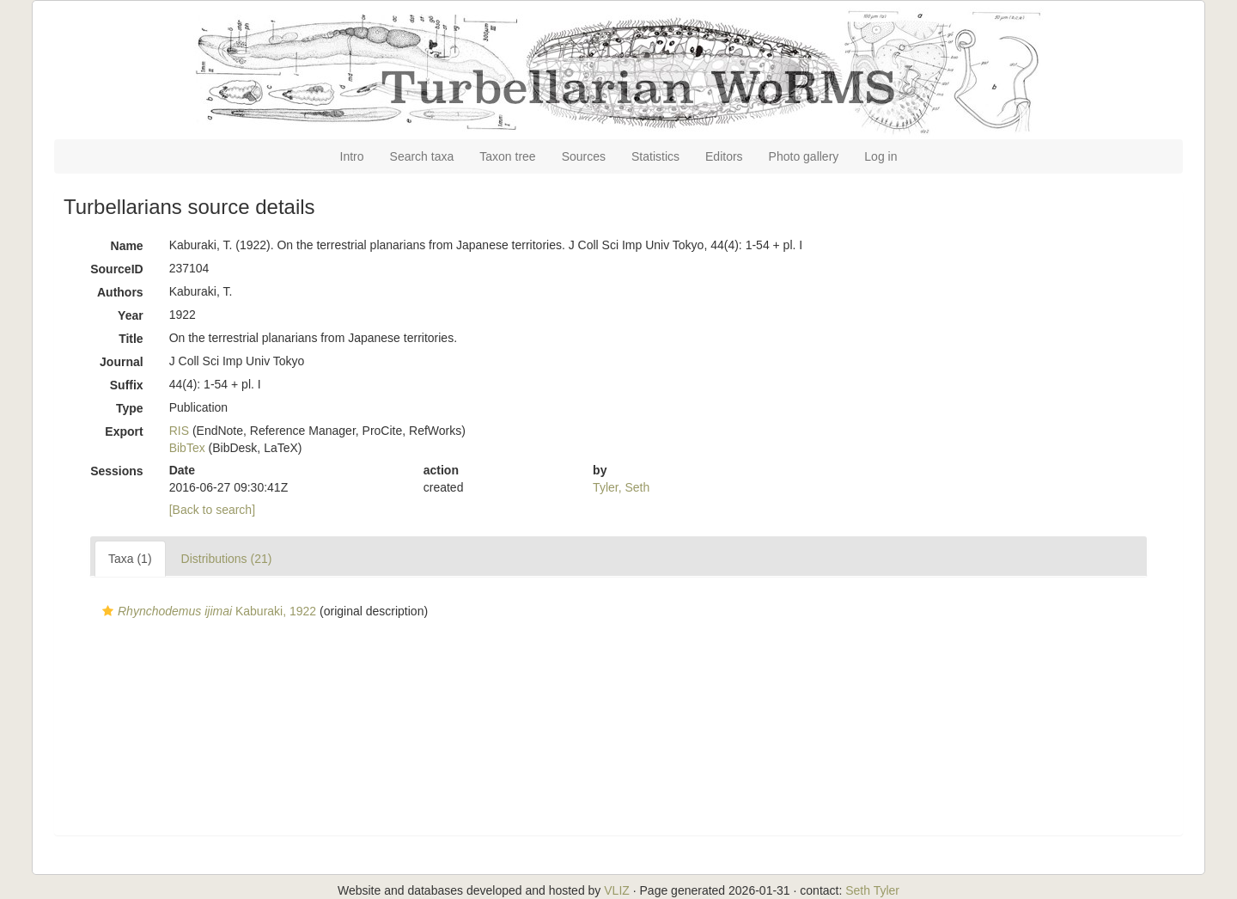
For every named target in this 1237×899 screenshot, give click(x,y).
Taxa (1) (130, 559)
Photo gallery (804, 156)
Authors (120, 292)
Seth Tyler (872, 890)
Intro (352, 156)
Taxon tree (507, 156)
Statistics (655, 156)
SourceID (116, 269)
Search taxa (422, 156)
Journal (121, 362)
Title (131, 339)
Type (129, 408)
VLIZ (617, 890)
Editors (724, 156)
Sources (584, 156)
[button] (108, 611)
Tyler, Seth (621, 487)
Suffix (126, 385)
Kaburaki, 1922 (207, 611)
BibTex (187, 448)
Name (127, 246)
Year (130, 315)
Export (124, 431)
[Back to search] (212, 510)
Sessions (116, 471)
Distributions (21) (226, 559)
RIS (179, 430)
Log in (880, 156)
